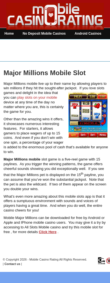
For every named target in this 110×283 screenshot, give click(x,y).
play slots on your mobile (37, 97)
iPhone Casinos (17, 45)
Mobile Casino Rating (44, 259)
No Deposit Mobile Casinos (44, 33)
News (40, 56)
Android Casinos (88, 33)
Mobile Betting (16, 56)
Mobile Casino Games (55, 45)
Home (9, 33)
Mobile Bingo (92, 45)
